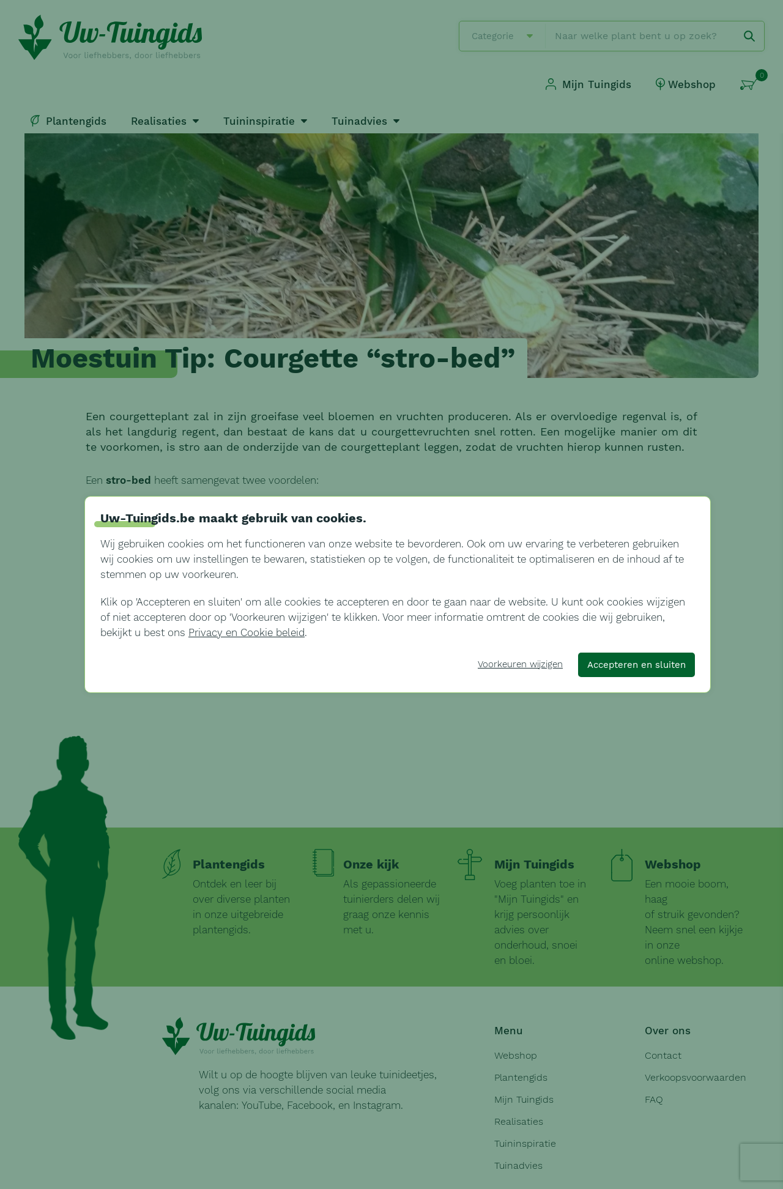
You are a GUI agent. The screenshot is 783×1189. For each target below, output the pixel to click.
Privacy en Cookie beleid (246, 632)
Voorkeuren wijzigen (520, 664)
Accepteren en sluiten (636, 664)
